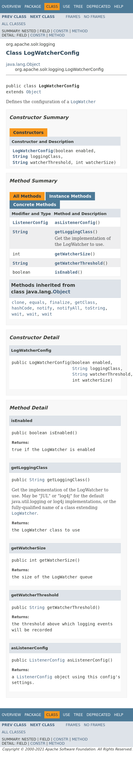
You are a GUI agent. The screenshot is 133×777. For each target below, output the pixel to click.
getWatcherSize (72, 254)
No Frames (94, 17)
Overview (11, 6)
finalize (59, 302)
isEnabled (66, 272)
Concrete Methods (34, 204)
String (20, 156)
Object (33, 91)
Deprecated (99, 6)
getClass (85, 302)
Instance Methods (70, 196)
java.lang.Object (23, 64)
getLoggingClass (74, 231)
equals (37, 302)
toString (95, 308)
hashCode (22, 308)
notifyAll (68, 308)
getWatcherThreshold (79, 263)
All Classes (13, 24)
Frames (73, 17)
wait (17, 314)
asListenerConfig (75, 222)
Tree (78, 6)
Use (66, 6)
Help (118, 6)
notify (44, 308)
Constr (60, 31)
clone (18, 302)
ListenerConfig (30, 222)
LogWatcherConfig (33, 150)
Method (80, 31)
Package (33, 6)
